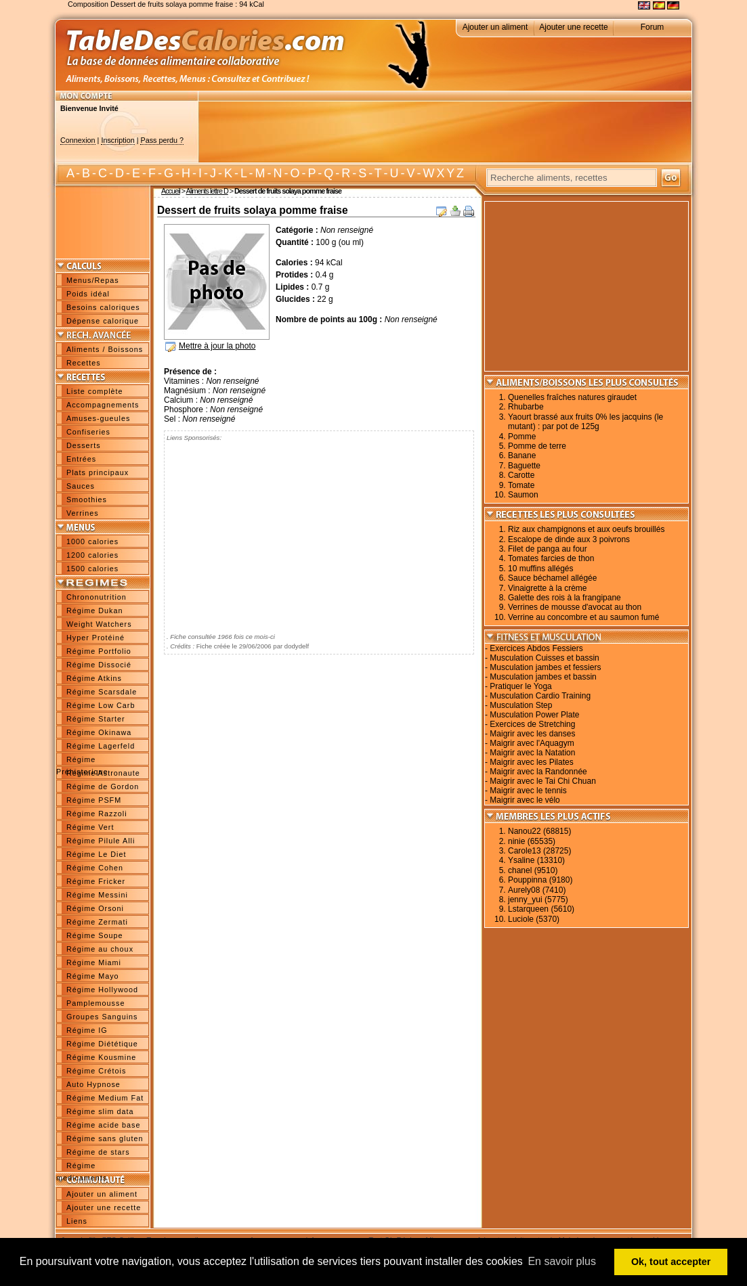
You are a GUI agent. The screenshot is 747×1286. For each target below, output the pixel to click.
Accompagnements (102, 405)
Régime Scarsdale (101, 692)
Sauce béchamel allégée (552, 578)
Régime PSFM (93, 800)
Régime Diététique (102, 1044)
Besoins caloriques (103, 307)
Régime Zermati (97, 922)
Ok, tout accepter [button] (671, 1261)
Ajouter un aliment (495, 27)
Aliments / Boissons (104, 349)
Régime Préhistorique (82, 760)
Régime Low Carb (100, 705)
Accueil (170, 191)
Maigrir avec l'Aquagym (532, 743)
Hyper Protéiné (95, 638)
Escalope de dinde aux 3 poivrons (569, 539)
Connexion (77, 140)
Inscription (117, 140)
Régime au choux (99, 949)
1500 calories (92, 568)
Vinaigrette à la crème (547, 588)
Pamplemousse (95, 1003)
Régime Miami (93, 962)
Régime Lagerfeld (100, 746)
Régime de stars (98, 1152)
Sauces (80, 486)
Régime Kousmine (101, 1057)
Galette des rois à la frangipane (564, 597)
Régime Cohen (94, 868)
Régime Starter (95, 719)
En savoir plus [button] (562, 1261)
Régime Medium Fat (105, 1098)
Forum (652, 27)
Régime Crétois (96, 1071)
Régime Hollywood (102, 989)
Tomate (521, 485)
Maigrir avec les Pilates (531, 762)
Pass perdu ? (162, 140)
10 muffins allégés (541, 568)
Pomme (522, 436)
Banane (522, 455)
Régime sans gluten (104, 1138)
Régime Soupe (94, 935)
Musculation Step (521, 705)
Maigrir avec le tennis (528, 790)
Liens (76, 1221)
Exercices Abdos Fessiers (536, 648)
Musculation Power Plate (534, 714)
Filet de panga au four (547, 549)
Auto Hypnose (93, 1084)
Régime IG (87, 1030)
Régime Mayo (92, 976)
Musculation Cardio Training (540, 696)
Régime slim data (99, 1111)
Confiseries (88, 432)
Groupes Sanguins (101, 1017)
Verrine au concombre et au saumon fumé (583, 617)
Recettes (83, 363)
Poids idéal (88, 294)
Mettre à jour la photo (217, 346)
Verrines (82, 513)
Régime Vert (90, 827)
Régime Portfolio (98, 651)
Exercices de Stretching (532, 724)
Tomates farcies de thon (551, 558)
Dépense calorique (102, 321)
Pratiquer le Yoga (520, 686)
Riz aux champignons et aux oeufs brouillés (586, 529)
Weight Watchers (99, 624)
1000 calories (92, 541)
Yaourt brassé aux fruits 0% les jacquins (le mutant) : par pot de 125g (585, 421)
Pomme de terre (537, 446)
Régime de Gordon (102, 786)
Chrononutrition (96, 597)
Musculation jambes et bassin (543, 677)
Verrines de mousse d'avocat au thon (574, 607)
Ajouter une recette (573, 27)
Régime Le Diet (96, 854)
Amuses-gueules (98, 418)
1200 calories (92, 555)
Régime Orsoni (95, 908)
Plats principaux (97, 472)
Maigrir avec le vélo (524, 800)
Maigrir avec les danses (532, 733)
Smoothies (86, 499)
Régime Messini (97, 895)
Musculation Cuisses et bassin (544, 658)
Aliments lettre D (207, 191)
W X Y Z (443, 173)
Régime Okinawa (98, 732)
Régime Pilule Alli (100, 841)
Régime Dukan (94, 610)
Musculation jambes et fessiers (545, 667)
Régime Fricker (95, 881)
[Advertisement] (444, 132)
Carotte (521, 475)
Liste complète (94, 391)
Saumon (523, 495)
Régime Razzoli (96, 814)
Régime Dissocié (98, 665)
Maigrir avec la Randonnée (538, 771)
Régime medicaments (81, 1166)
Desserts (83, 445)
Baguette (524, 465)
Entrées (81, 459)
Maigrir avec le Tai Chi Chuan (543, 781)
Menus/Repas (92, 280)
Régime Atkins (94, 678)
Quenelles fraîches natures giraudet (572, 397)
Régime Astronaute (103, 773)
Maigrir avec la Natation (532, 752)
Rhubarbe (526, 407)
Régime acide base (103, 1125)
